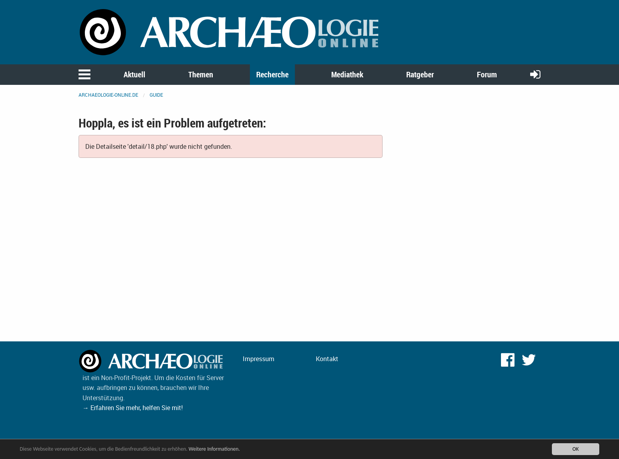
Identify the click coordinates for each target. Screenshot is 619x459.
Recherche (272, 74)
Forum (487, 74)
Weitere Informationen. (214, 449)
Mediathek (347, 74)
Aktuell (134, 74)
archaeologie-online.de (108, 95)
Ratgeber (420, 74)
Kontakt (327, 358)
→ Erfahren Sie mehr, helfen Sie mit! (133, 407)
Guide (156, 95)
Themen (200, 74)
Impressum (258, 358)
